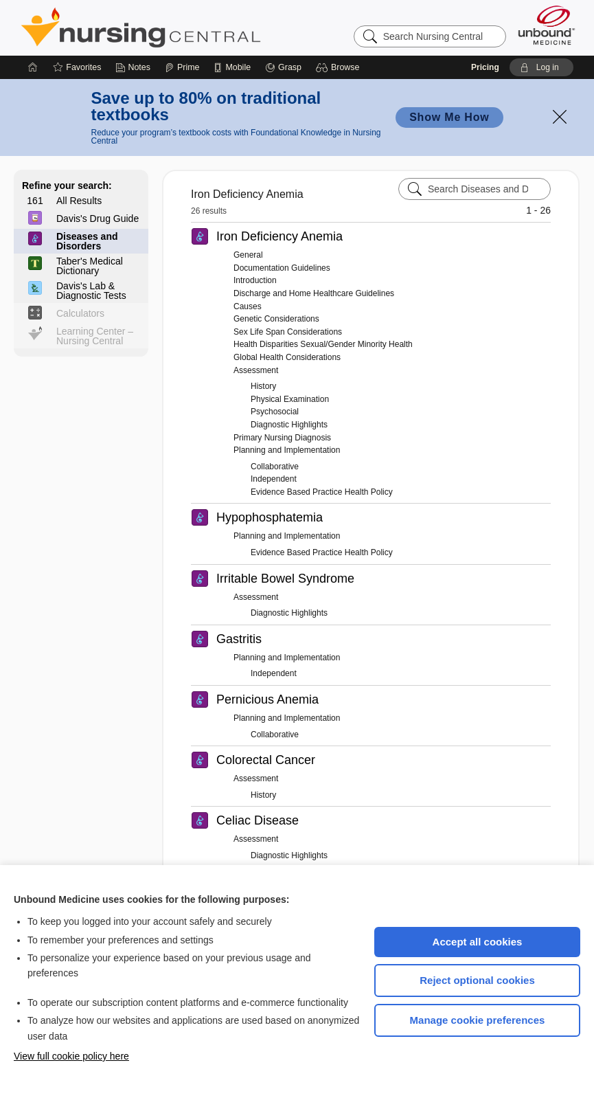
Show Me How (449, 117)
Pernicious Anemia (267, 699)
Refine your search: (67, 185)
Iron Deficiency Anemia (279, 236)
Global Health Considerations (287, 357)
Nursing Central (192, 27)
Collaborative (275, 466)
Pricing (485, 67)
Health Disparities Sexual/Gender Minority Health (323, 344)
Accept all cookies (478, 942)
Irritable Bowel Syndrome (285, 578)
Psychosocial (275, 411)
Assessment (255, 370)
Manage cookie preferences (477, 1020)
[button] (339, 67)
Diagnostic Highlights (289, 424)
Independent (274, 479)
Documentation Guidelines (281, 268)
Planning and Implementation (286, 450)
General (248, 255)
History (263, 386)
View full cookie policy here (71, 1056)
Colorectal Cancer (265, 760)
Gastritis (239, 639)
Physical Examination (290, 399)
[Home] (33, 67)
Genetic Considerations (276, 319)
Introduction (255, 280)
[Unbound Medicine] (546, 25)
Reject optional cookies (477, 980)
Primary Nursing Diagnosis (282, 437)
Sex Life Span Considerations (287, 332)
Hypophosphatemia (269, 517)
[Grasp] (283, 67)
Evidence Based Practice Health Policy (322, 492)
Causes (247, 306)
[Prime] (182, 67)
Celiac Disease (257, 820)
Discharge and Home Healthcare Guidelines (313, 293)
